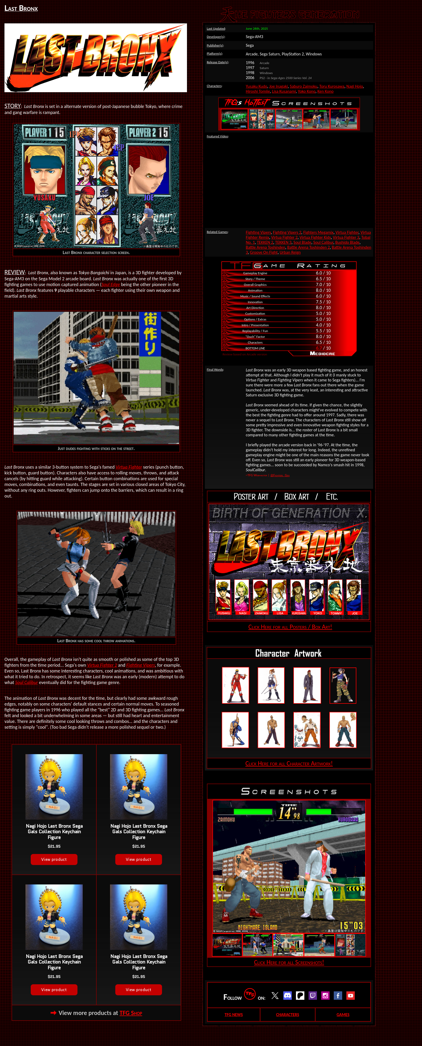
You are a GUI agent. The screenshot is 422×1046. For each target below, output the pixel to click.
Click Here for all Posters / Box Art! (290, 626)
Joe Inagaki (278, 86)
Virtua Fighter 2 (102, 665)
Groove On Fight (264, 252)
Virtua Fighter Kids (315, 237)
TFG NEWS (234, 1014)
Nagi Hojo (354, 86)
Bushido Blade (347, 242)
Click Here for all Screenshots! (289, 962)
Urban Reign (290, 252)
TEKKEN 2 (265, 242)
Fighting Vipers (140, 665)
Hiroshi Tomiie (258, 91)
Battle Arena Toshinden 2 (308, 247)
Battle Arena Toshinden (265, 247)
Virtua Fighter (129, 467)
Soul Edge (110, 284)
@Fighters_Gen (280, 475)
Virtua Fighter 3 (346, 237)
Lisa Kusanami (284, 91)
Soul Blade (302, 242)
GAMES (343, 1014)
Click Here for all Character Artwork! (289, 763)
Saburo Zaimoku (303, 86)
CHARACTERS (287, 1014)
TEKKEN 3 (283, 242)
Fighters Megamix (318, 232)
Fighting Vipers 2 (287, 232)
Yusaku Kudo (256, 86)
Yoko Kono (306, 91)
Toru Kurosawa (331, 86)
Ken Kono (325, 91)
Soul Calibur (26, 682)
